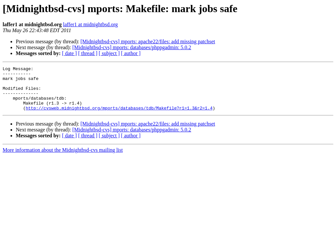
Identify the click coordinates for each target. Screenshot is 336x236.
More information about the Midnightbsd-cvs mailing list (63, 159)
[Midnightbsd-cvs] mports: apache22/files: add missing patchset (147, 41)
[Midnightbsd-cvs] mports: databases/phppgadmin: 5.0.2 (131, 47)
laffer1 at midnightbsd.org (90, 24)
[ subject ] (109, 53)
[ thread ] (87, 53)
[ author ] (131, 53)
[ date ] (69, 53)
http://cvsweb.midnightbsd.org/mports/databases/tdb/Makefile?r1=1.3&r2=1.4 (119, 117)
